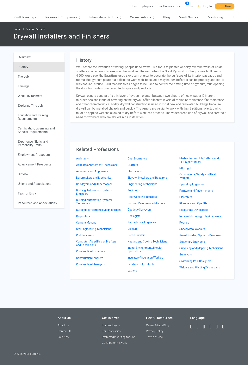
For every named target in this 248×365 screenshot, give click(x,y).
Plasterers (185, 197)
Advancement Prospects (34, 164)
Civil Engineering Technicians (93, 228)
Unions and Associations (34, 184)
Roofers (184, 222)
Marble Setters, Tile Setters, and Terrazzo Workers (199, 160)
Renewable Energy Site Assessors (200, 216)
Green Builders (137, 235)
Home (17, 29)
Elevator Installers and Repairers (147, 177)
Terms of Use (154, 336)
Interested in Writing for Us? (118, 336)
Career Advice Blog (157, 325)
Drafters (133, 164)
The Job (23, 76)
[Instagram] (212, 327)
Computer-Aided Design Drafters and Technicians (96, 243)
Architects (82, 158)
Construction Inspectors (90, 251)
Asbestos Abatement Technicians (97, 164)
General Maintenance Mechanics (148, 203)
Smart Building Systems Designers (200, 235)
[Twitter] (205, 327)
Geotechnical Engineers (142, 222)
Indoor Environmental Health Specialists (145, 249)
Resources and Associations (37, 203)
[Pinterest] (218, 327)
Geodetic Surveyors (140, 209)
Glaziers (133, 228)
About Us (63, 325)
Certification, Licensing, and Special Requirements (36, 130)
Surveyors (185, 254)
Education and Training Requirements (33, 117)
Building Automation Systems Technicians (94, 201)
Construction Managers (90, 264)
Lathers (132, 270)
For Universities (169, 6)
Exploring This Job (30, 105)
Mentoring (215, 17)
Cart (192, 6)
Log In (207, 6)
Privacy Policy (154, 331)
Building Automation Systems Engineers (94, 192)
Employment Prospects (34, 155)
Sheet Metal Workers (192, 228)
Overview (24, 57)
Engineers (134, 190)
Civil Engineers (85, 235)
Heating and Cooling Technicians (147, 241)
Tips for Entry (27, 193)
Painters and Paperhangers (196, 190)
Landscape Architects (141, 264)
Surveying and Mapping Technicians (201, 248)
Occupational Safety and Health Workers (198, 176)
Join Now (224, 6)
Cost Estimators (137, 158)
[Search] (233, 17)
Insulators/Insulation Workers (145, 257)
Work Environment (30, 96)
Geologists (134, 216)
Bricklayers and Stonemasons (94, 184)
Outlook (23, 174)
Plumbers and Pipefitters (194, 203)
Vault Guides (189, 17)
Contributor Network (114, 342)
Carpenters (83, 216)
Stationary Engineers (192, 241)
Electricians (135, 171)
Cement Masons (86, 222)
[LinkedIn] (199, 327)
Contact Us (64, 331)
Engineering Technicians (142, 184)
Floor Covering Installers (142, 196)
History (23, 67)
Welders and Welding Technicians (199, 267)
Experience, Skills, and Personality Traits (33, 143)
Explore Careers (35, 29)
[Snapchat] (225, 327)
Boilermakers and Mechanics (93, 177)
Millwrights (186, 168)
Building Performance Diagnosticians (98, 209)
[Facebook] (193, 327)
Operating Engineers (191, 184)
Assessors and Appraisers (92, 171)
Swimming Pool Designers (195, 261)
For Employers (143, 6)
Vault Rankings (25, 17)
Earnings (23, 86)
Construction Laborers (89, 258)
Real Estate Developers (193, 209)
